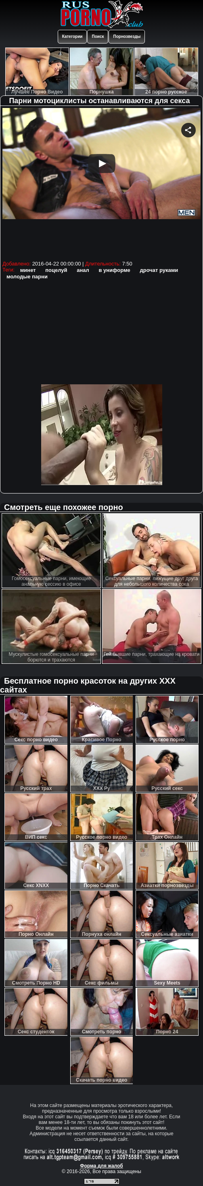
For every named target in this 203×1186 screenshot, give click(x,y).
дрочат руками (159, 270)
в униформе (114, 270)
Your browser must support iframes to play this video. (101, 183)
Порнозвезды (126, 36)
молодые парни (27, 277)
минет (28, 270)
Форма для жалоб (101, 1166)
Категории (72, 36)
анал (83, 270)
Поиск (98, 36)
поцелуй (56, 270)
